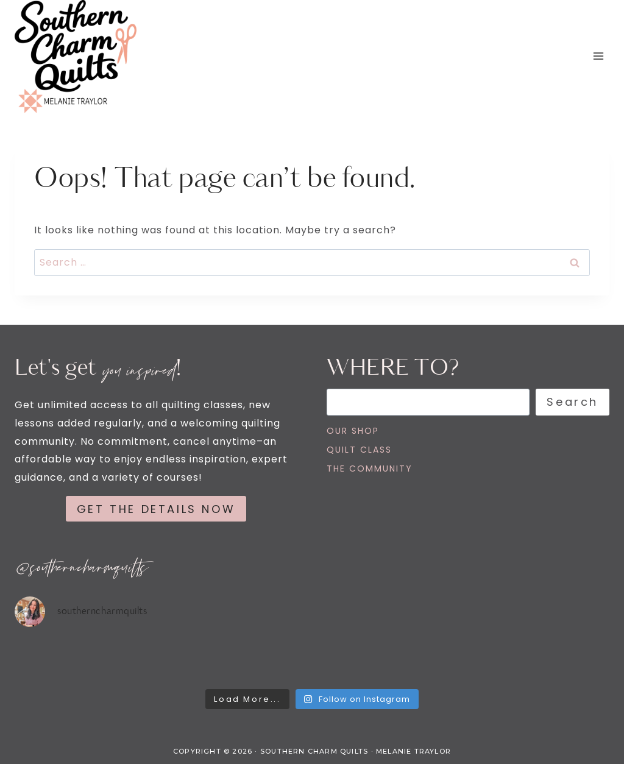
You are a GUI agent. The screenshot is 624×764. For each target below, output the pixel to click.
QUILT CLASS (359, 450)
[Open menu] (598, 56)
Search (572, 401)
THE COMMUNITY (370, 468)
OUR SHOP (353, 431)
